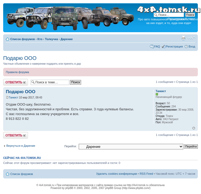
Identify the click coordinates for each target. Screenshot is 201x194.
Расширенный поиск (181, 18)
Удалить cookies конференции (116, 173)
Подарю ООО (19, 58)
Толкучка (51, 39)
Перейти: (70, 146)
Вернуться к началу (193, 128)
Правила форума (17, 72)
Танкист (13, 97)
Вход (192, 46)
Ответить (15, 82)
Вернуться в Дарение (20, 145)
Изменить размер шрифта (191, 38)
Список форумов (22, 39)
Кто (40, 39)
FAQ (157, 46)
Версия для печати (183, 38)
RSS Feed (146, 173)
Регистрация (174, 46)
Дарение (66, 39)
